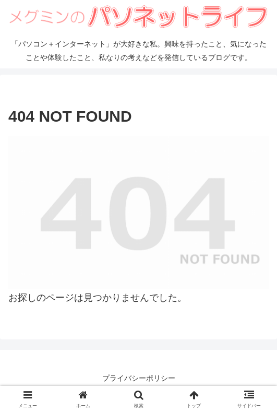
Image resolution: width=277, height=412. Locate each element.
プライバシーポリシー (138, 378)
